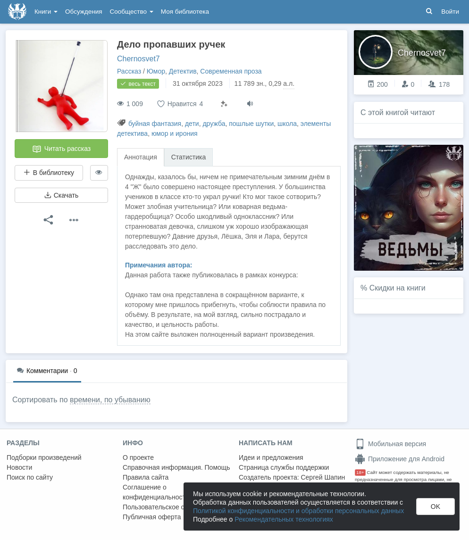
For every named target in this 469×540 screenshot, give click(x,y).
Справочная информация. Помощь (176, 467)
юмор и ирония (174, 133)
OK (435, 506)
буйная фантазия (154, 123)
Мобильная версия (390, 444)
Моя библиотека (185, 11)
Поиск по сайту (30, 477)
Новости (19, 467)
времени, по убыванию (110, 400)
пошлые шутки (251, 123)
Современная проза (230, 71)
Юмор (156, 71)
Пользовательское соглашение (170, 507)
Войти (450, 11)
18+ (360, 472)
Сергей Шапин (323, 477)
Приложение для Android (399, 459)
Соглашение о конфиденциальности (156, 492)
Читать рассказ (61, 149)
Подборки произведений (44, 457)
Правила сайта (145, 477)
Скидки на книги (397, 288)
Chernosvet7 (138, 59)
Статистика (188, 157)
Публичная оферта (152, 517)
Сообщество (131, 11)
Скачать (61, 195)
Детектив (183, 71)
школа (287, 123)
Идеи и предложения (271, 457)
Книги (46, 11)
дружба (213, 123)
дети (192, 123)
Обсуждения (83, 11)
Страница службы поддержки (284, 467)
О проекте (138, 457)
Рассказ (129, 71)
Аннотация (140, 157)
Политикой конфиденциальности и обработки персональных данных (298, 511)
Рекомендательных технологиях (283, 519)
